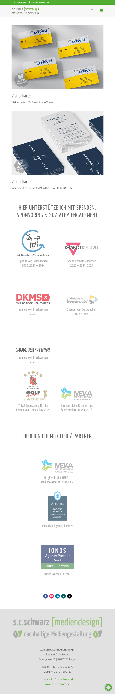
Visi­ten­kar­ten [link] (22, 96)
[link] (25, 10)
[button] (101, 12)
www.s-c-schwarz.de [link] (57, 684)
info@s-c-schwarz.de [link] (61, 679)
